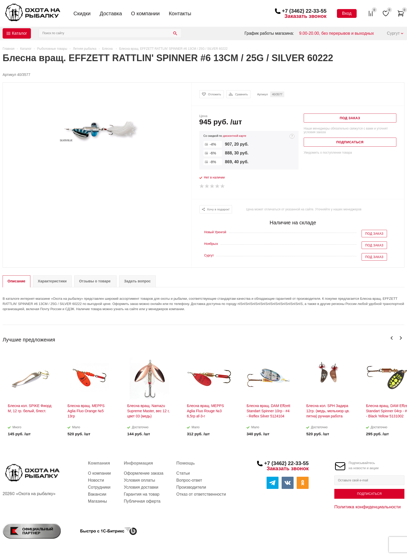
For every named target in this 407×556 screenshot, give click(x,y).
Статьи (183, 473)
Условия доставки (141, 487)
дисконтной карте (234, 135)
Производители (191, 487)
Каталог (19, 33)
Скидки (82, 13)
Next (400, 338)
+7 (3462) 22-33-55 (304, 11)
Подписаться (369, 494)
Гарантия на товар (141, 494)
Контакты (180, 13)
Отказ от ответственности (201, 494)
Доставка (111, 13)
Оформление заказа (143, 473)
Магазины (97, 501)
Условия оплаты (139, 480)
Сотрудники (99, 487)
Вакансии (97, 494)
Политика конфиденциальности (367, 506)
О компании (145, 13)
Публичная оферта (142, 501)
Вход (346, 13)
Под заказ (374, 234)
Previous (392, 338)
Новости (96, 480)
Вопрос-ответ (189, 480)
